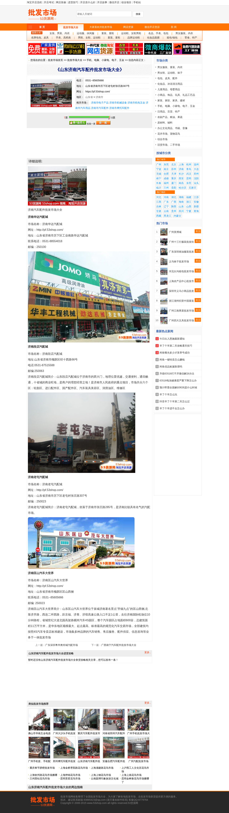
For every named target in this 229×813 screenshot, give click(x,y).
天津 (173, 173)
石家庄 (192, 187)
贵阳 (173, 187)
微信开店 (114, 2)
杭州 (188, 164)
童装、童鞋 (107, 33)
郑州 (196, 173)
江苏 (196, 197)
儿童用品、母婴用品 (168, 89)
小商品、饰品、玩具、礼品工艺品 (176, 94)
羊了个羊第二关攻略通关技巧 (176, 345)
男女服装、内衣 (184, 33)
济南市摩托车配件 (119, 108)
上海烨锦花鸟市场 (70, 775)
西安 (181, 178)
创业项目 (126, 2)
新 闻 (174, 27)
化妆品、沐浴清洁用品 (169, 83)
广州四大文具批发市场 (181, 320)
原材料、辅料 (164, 122)
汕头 (196, 183)
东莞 (166, 164)
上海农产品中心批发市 (181, 281)
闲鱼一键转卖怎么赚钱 (172, 359)
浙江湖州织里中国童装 (181, 300)
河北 (158, 197)
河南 (166, 197)
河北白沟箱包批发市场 (181, 271)
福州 (166, 183)
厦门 (173, 183)
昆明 (188, 178)
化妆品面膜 (153, 37)
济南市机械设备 (118, 102)
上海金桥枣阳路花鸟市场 (74, 767)
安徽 (196, 201)
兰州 (166, 187)
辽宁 (166, 206)
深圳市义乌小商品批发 (181, 291)
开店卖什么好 (87, 2)
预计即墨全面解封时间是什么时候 (178, 387)
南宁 (158, 178)
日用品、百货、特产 (168, 111)
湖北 (173, 197)
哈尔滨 (182, 187)
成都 (166, 178)
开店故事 (102, 2)
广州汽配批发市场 (138, 761)
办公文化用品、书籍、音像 (172, 128)
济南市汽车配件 (100, 108)
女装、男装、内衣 (60, 33)
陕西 (173, 206)
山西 (188, 206)
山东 (181, 206)
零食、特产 (191, 37)
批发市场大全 (70, 27)
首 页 (42, 27)
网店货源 (128, 27)
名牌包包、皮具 (40, 37)
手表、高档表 (63, 37)
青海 (196, 211)
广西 (173, 201)
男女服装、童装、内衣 (169, 67)
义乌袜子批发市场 (179, 261)
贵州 (173, 211)
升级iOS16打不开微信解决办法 (177, 373)
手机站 (137, 2)
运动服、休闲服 (85, 33)
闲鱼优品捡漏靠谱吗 (171, 366)
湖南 (181, 197)
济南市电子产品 (100, 102)
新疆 (196, 206)
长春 (158, 183)
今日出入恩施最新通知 (172, 338)
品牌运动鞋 (133, 37)
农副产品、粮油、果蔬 (169, 117)
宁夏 (188, 211)
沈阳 (196, 178)
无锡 (158, 173)
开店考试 (49, 2)
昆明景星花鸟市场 (70, 778)
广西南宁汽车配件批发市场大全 (118, 645)
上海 (181, 164)
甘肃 (158, 211)
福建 (188, 197)
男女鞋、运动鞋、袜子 (169, 72)
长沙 (181, 173)
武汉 (188, 173)
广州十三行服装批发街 (181, 241)
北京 (173, 164)
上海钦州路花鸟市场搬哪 (43, 775)
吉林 (158, 206)
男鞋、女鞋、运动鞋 (89, 37)
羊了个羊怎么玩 (168, 394)
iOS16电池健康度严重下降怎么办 (178, 380)
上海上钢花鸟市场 (101, 775)
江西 (158, 201)
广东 (166, 201)
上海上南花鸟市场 (131, 775)
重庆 (173, 178)
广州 (158, 164)
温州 (196, 164)
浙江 (188, 201)
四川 (181, 211)
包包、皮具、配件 (167, 78)
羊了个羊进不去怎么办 (172, 408)
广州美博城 (175, 232)
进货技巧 (73, 2)
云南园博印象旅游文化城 (104, 778)
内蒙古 (177, 215)
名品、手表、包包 (158, 33)
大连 (196, 169)
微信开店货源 (152, 27)
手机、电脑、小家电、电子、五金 (105, 60)
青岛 (188, 169)
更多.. (147, 652)
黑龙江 (167, 215)
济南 (181, 169)
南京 (166, 169)
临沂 (158, 187)
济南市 (99, 97)
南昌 (181, 183)
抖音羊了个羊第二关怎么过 (175, 401)
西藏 (158, 215)
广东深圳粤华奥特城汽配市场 (61, 645)
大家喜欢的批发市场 (100, 27)
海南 (181, 201)
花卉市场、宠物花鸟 (168, 133)
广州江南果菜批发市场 (181, 310)
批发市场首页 (55, 60)
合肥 (166, 173)
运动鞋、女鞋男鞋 (131, 33)
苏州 (173, 169)
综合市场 (162, 139)
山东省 (89, 97)
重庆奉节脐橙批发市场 (42, 767)
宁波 (158, 169)
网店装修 (61, 2)
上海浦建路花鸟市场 (102, 767)
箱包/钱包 (172, 37)
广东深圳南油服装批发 (181, 251)
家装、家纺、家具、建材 (171, 100)
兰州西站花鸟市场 (40, 778)
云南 (166, 211)
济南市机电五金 (136, 102)
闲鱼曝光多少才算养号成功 (175, 352)
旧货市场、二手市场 (168, 144)
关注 (198, 231)
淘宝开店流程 (34, 2)
